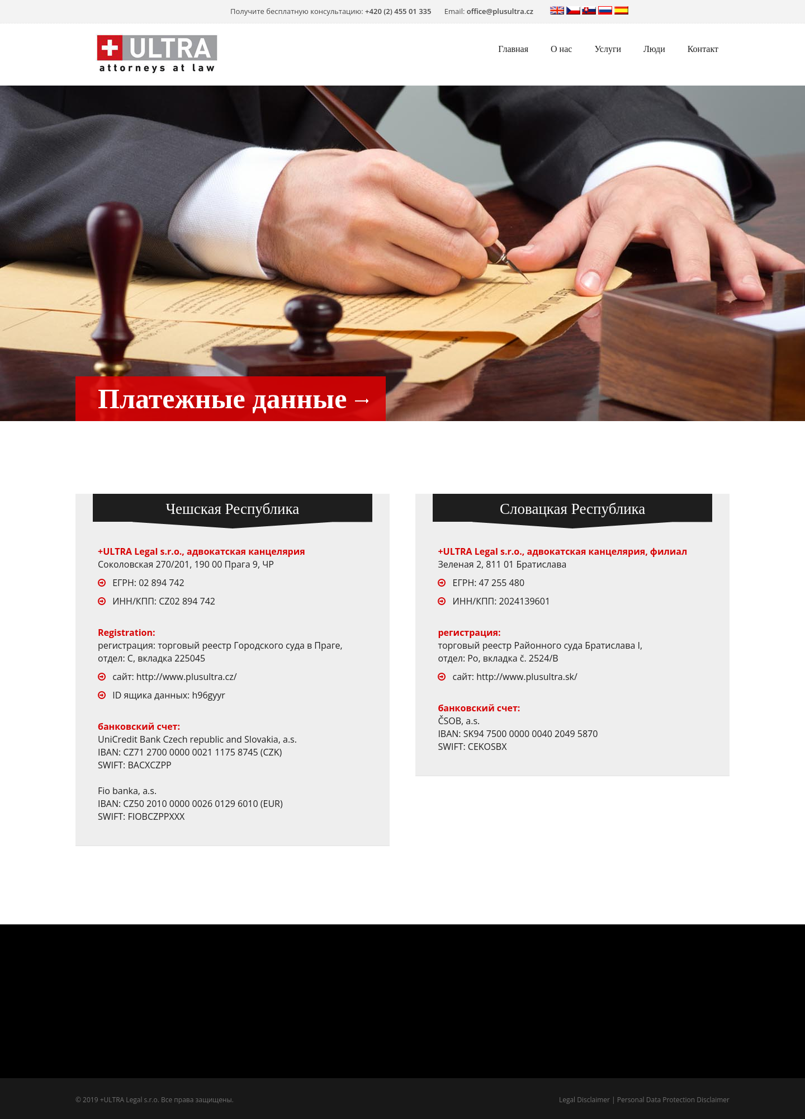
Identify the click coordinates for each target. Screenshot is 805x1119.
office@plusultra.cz (500, 11)
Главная (513, 49)
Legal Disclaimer (584, 1099)
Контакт (703, 49)
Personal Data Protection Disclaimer (673, 1099)
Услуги (607, 49)
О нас (561, 49)
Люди (654, 49)
